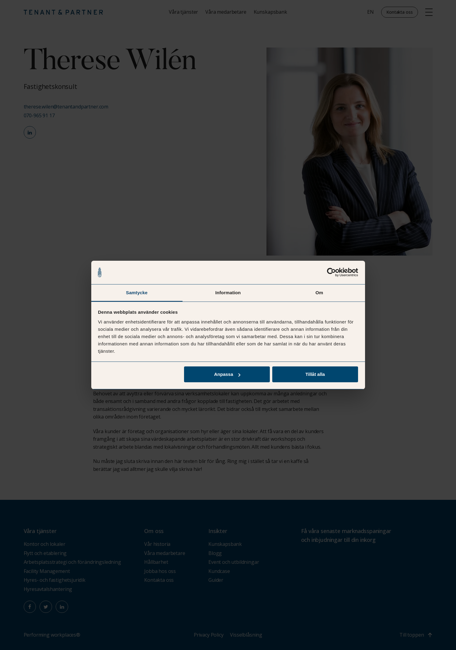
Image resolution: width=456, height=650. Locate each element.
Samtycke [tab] (137, 292)
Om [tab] (319, 292)
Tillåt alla (315, 374)
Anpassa (227, 374)
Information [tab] (228, 292)
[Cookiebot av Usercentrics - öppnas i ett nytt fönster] (331, 272)
